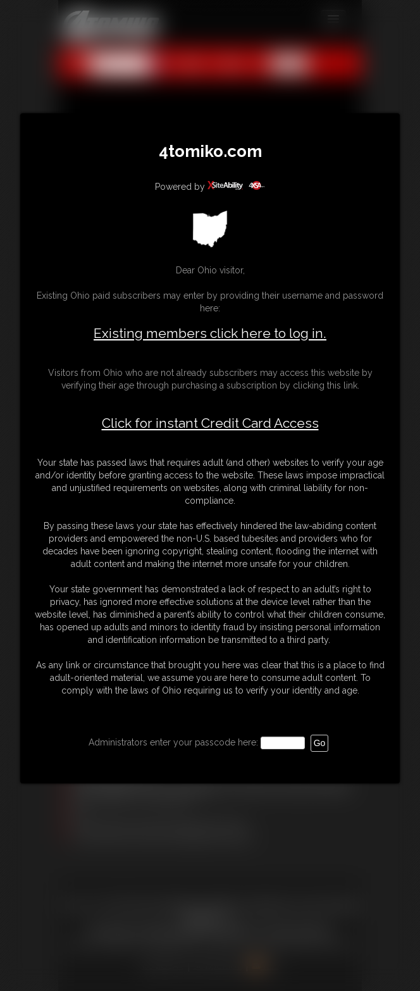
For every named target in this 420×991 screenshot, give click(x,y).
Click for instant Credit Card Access (210, 423)
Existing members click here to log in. (210, 333)
